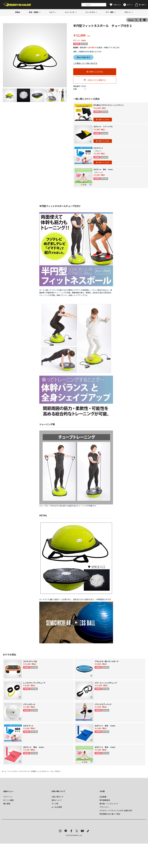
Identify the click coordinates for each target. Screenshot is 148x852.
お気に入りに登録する (96, 80)
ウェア (51, 12)
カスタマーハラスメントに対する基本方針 (115, 810)
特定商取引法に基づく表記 (109, 814)
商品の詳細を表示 (83, 57)
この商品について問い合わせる (85, 63)
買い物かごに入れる (94, 71)
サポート (127, 12)
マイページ (7, 796)
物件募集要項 (104, 800)
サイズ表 (54, 803)
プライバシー (104, 807)
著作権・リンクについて (108, 803)
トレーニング (69, 12)
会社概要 (102, 796)
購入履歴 (6, 803)
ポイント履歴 (8, 800)
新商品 (17, 12)
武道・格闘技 (33, 12)
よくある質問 (56, 807)
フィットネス (90, 12)
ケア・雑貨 (110, 12)
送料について (56, 800)
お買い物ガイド (57, 796)
